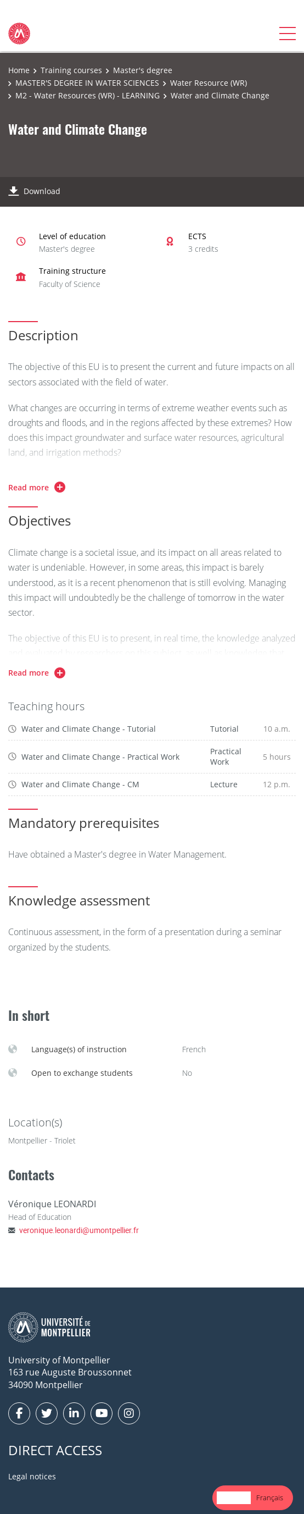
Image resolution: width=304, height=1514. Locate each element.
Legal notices (32, 1476)
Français (269, 1497)
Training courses (71, 70)
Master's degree (142, 70)
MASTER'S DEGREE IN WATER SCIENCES (87, 83)
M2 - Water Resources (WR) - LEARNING (87, 95)
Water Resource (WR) (208, 83)
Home (19, 70)
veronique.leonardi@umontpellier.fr (79, 1230)
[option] (270, 1497)
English (233, 1497)
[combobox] (234, 1497)
